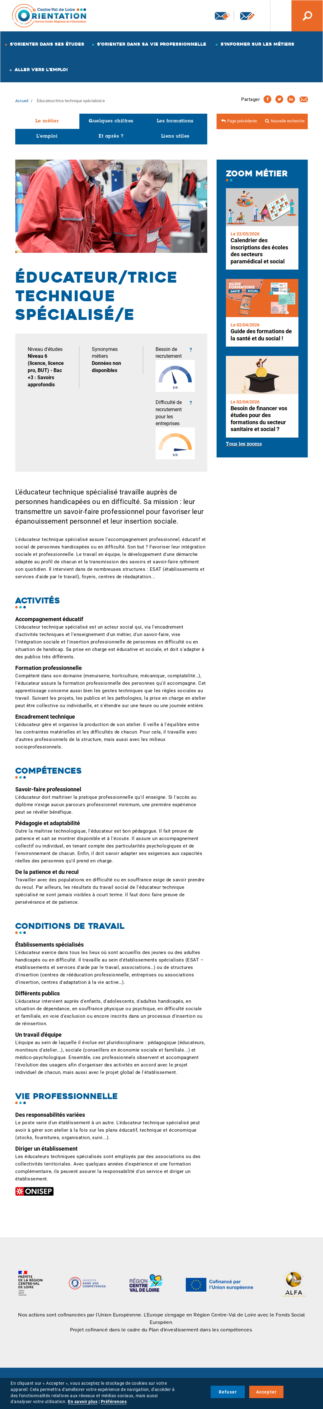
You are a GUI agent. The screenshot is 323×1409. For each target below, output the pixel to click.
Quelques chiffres (111, 121)
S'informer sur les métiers (257, 44)
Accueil (21, 100)
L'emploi (47, 136)
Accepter (266, 1391)
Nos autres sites (276, 15)
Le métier (47, 121)
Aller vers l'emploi (41, 69)
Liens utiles (175, 136)
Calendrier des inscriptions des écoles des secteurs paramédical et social (259, 251)
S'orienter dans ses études (47, 44)
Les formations (175, 121)
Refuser (228, 1391)
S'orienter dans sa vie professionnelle (151, 44)
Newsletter (222, 16)
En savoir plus (82, 1401)
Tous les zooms (244, 444)
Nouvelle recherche (288, 121)
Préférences (114, 1401)
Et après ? (111, 136)
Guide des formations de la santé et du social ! (261, 335)
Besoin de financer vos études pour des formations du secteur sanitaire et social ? (259, 419)
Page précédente (242, 121)
